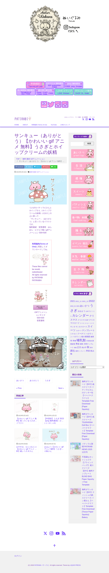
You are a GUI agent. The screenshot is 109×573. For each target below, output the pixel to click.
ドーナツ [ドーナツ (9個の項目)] (81, 333)
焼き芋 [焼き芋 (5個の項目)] (84, 347)
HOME (16, 125)
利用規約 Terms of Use (39, 125)
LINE (59, 167)
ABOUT (25, 125)
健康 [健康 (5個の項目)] (92, 337)
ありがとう (34, 381)
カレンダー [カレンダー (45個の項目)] (80, 315)
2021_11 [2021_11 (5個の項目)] (78, 301)
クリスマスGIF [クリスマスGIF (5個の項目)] (83, 320)
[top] (54, 545)
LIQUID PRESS (75, 565)
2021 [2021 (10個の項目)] (72, 301)
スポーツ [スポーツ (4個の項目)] (79, 330)
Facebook (20, 167)
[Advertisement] (54, 60)
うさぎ (47, 381)
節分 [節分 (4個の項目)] (91, 347)
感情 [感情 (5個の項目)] (81, 344)
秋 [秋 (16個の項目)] (88, 347)
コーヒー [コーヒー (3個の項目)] (87, 323)
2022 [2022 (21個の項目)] (92, 300)
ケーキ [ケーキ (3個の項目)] (82, 323)
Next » (61, 388)
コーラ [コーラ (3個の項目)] (92, 323)
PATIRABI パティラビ (41, 565)
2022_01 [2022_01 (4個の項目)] (73, 306)
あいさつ (20, 381)
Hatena (40, 167)
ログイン (18, 556)
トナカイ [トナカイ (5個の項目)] (73, 334)
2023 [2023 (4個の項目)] (78, 306)
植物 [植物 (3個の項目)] (75, 347)
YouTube (54, 125)
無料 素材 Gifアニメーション (39, 172)
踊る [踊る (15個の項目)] (72, 350)
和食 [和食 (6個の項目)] (74, 341)
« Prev (19, 388)
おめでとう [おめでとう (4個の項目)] (89, 311)
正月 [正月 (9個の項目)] (79, 347)
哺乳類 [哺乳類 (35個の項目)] (81, 340)
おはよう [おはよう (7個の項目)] (81, 311)
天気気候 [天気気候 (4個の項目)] (89, 341)
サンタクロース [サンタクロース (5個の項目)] (81, 327)
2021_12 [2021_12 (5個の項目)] (85, 301)
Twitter (31, 167)
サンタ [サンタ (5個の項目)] (72, 327)
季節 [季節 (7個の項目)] (77, 344)
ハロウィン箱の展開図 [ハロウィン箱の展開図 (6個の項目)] (81, 337)
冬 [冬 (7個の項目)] (71, 341)
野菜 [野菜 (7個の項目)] (88, 351)
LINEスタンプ (65, 125)
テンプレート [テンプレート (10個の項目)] (88, 330)
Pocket (50, 167)
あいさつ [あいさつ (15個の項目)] (84, 306)
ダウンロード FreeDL (40, 307)
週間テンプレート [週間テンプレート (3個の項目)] (80, 351)
